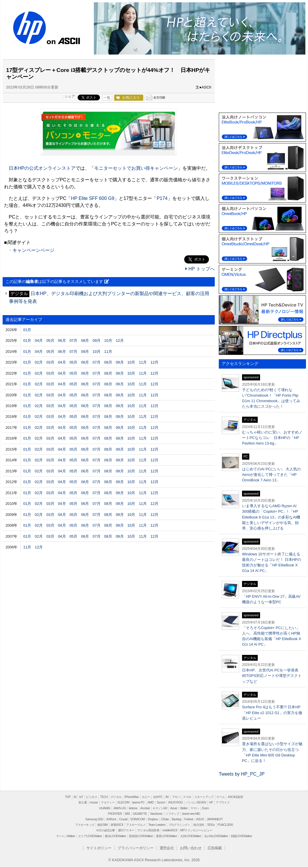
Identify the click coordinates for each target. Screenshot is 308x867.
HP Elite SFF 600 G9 (92, 198)
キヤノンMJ (160, 808)
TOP (68, 797)
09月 (97, 340)
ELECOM (123, 802)
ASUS (200, 819)
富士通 (82, 802)
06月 (62, 340)
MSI (127, 813)
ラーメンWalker (65, 836)
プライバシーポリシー (135, 848)
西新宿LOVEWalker (141, 836)
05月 (50, 340)
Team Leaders (156, 824)
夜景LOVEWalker (166, 836)
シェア (70, 96)
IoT (81, 797)
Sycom (161, 802)
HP (29, 28)
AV (167, 797)
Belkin (183, 808)
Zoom (205, 808)
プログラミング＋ (179, 824)
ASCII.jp (69, 40)
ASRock (111, 819)
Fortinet (188, 819)
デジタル (116, 797)
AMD (151, 802)
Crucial (123, 819)
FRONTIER (115, 813)
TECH (104, 797)
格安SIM (102, 824)
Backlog (176, 819)
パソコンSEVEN (196, 802)
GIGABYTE (140, 813)
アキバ (176, 797)
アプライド (223, 802)
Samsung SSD (94, 819)
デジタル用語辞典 (148, 830)
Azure (173, 808)
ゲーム (220, 797)
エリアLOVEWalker (90, 836)
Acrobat (145, 808)
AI (75, 797)
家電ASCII (117, 824)
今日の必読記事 (105, 830)
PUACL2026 (225, 824)
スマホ (187, 797)
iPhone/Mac (132, 797)
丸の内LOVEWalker (216, 836)
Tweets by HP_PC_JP (241, 774)
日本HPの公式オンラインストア (42, 168)
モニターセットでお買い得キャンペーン (136, 168)
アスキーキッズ (84, 824)
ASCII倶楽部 (235, 797)
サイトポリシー (99, 848)
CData (165, 819)
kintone (133, 808)
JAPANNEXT (215, 819)
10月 (108, 340)
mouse (93, 802)
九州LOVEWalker (190, 836)
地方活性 (198, 824)
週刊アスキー (126, 830)
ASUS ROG (175, 802)
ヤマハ (195, 808)
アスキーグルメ (135, 824)
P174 (162, 198)
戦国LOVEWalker (241, 836)
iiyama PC (138, 802)
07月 (73, 340)
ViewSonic (156, 813)
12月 (119, 340)
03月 (50, 362)
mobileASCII (169, 830)
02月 (39, 362)
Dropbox (153, 819)
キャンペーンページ (33, 250)
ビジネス (91, 797)
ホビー (146, 797)
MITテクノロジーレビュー (196, 830)
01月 (27, 330)
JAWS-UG (119, 808)
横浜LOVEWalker (115, 836)
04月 (39, 340)
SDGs (210, 824)
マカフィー (107, 802)
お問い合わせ (190, 848)
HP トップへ (200, 268)
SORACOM (137, 819)
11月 (108, 351)
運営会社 (167, 848)
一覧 (106, 98)
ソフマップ (172, 813)
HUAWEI (104, 808)
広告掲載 (214, 848)
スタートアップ (204, 797)
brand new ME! (191, 813)
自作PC (157, 797)
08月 (85, 340)
